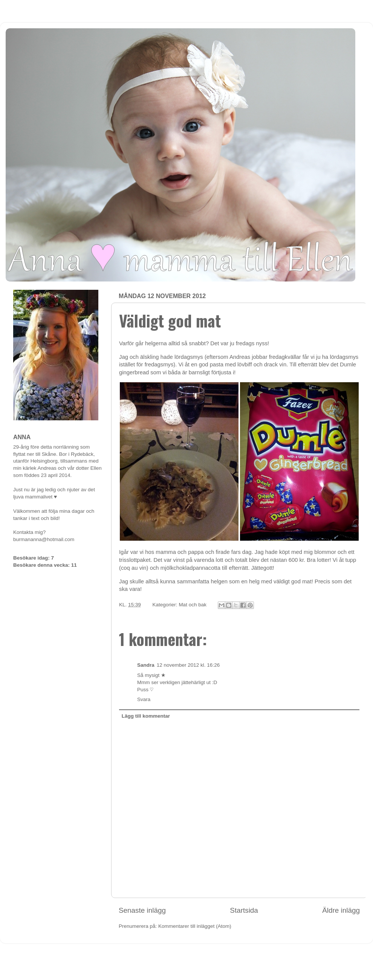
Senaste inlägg (142, 910)
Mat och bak (192, 604)
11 (74, 565)
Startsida (244, 910)
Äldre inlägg (341, 910)
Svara (143, 699)
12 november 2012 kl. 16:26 (188, 665)
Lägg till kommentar (146, 716)
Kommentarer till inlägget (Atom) (194, 926)
